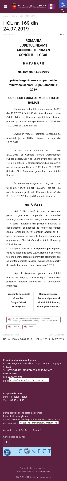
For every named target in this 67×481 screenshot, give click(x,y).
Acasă (5, 16)
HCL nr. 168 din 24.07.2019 (17, 339)
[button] (63, 4)
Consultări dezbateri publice (32, 468)
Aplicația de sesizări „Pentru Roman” (22, 430)
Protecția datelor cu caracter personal (33, 471)
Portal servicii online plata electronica (22, 412)
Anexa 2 (32, 327)
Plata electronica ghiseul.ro (17, 416)
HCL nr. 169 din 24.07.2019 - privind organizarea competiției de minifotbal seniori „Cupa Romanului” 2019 (35, 320)
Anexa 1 (16, 327)
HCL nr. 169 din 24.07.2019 (20, 26)
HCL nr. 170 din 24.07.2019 (49, 339)
